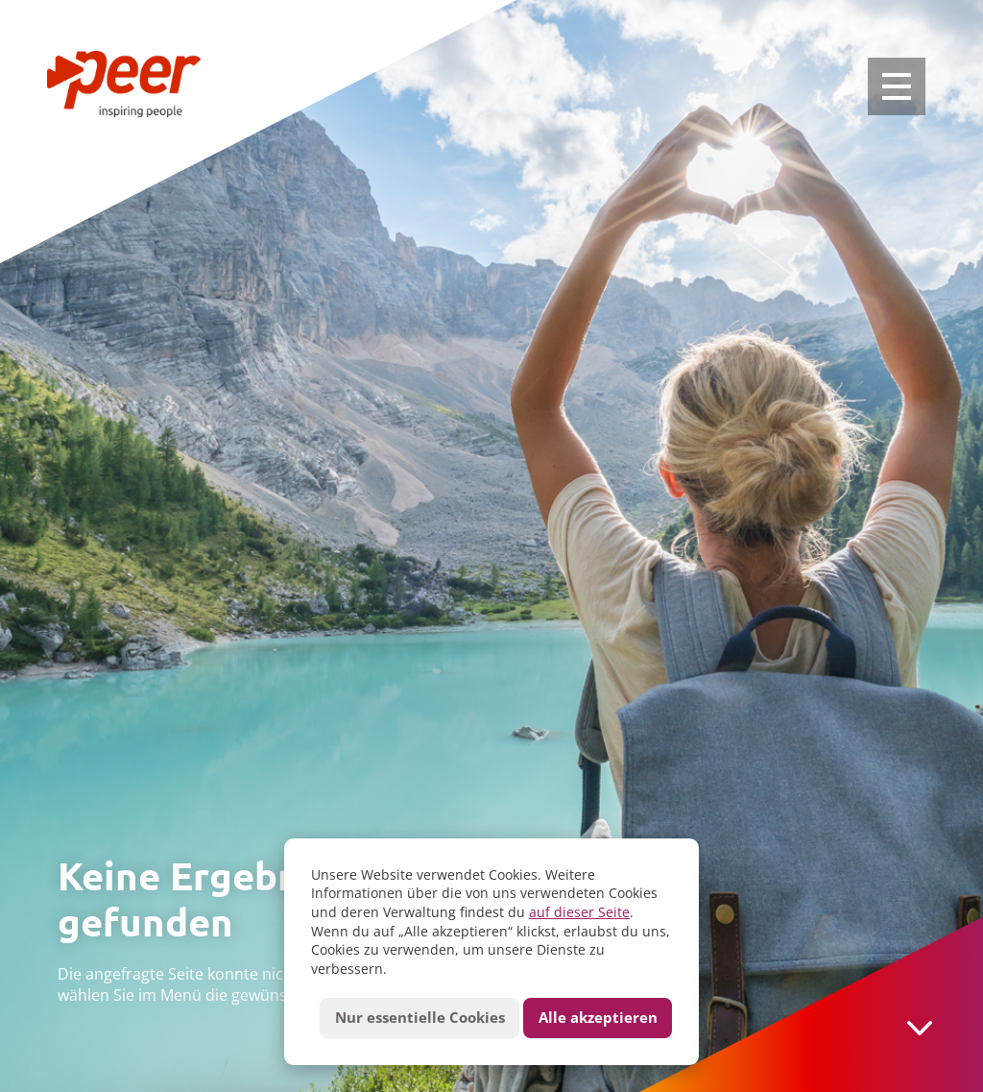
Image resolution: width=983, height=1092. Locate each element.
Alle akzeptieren (598, 1017)
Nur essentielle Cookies (420, 1017)
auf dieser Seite (579, 912)
